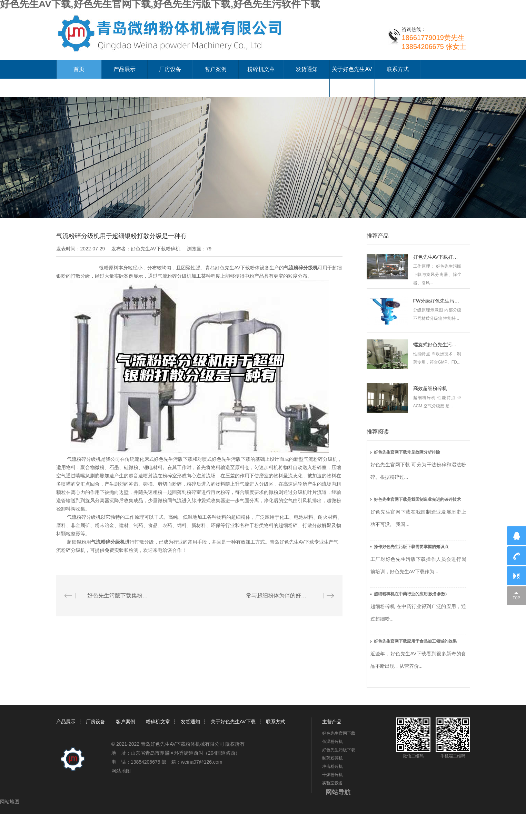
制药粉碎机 (332, 758)
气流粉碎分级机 (301, 267)
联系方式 (398, 69)
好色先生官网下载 (338, 733)
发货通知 (307, 69)
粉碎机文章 (261, 69)
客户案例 (216, 69)
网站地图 (121, 771)
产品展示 (124, 69)
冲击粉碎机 (332, 766)
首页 (79, 69)
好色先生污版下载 (338, 749)
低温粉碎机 (332, 741)
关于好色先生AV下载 (233, 721)
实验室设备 (332, 783)
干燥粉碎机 (332, 774)
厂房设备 (170, 69)
